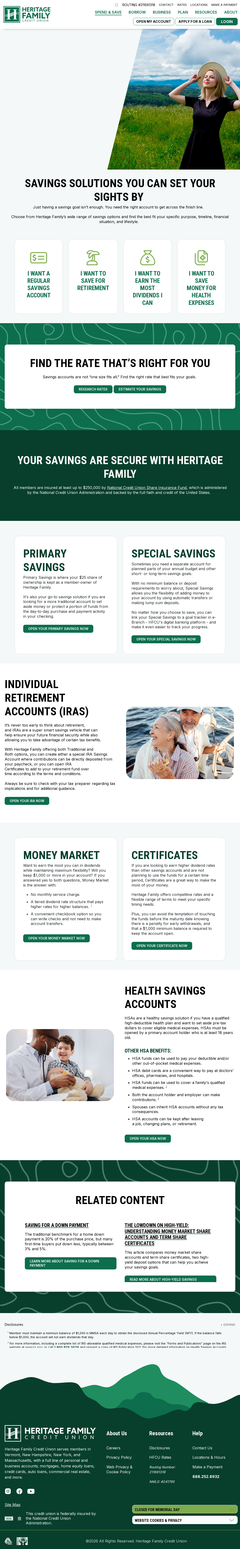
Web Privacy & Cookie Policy (119, 1469)
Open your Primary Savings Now (58, 629)
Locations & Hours (208, 1457)
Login (227, 21)
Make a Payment (224, 5)
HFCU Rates (160, 1457)
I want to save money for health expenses (201, 288)
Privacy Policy (119, 1457)
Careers (113, 1448)
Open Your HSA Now (148, 1138)
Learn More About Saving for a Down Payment (64, 1263)
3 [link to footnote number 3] (158, 1098)
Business (162, 12)
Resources (206, 12)
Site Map (12, 1505)
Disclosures (159, 1448)
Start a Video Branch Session (37, 123)
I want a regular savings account (39, 284)
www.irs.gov (33, 1347)
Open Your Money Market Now (56, 938)
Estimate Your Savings (140, 389)
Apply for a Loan (195, 21)
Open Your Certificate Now (161, 946)
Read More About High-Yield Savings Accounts (163, 1281)
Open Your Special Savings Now (166, 639)
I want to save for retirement (93, 281)
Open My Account (153, 21)
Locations (199, 5)
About (231, 12)
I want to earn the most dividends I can (147, 288)
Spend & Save (108, 12)
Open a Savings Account (33, 103)
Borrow (137, 12)
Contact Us (202, 1448)
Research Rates (93, 389)
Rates (182, 5)
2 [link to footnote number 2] (166, 1086)
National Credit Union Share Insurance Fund (147, 487)
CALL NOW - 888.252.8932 (32, 113)
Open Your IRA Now (27, 801)
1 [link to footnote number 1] (91, 905)
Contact (166, 5)
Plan (183, 12)
